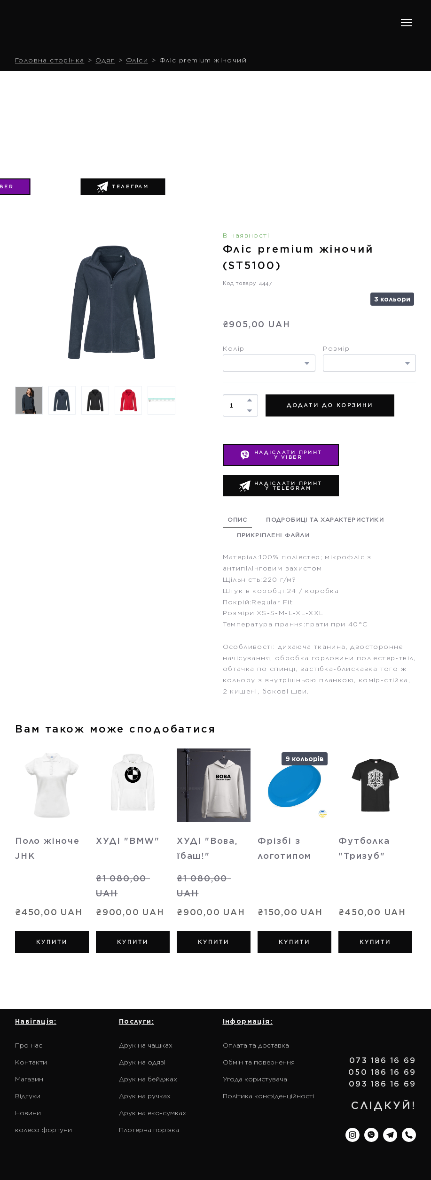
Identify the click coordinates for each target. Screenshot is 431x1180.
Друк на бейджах (148, 1079)
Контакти (31, 1062)
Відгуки (27, 1096)
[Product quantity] (238, 405)
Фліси (137, 60)
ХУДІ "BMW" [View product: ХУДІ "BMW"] (128, 841)
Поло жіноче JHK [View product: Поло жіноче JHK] (47, 848)
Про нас (28, 1045)
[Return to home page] (75, 23)
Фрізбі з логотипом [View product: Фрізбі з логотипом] (285, 848)
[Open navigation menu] (406, 22)
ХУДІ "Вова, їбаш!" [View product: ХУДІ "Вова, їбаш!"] (207, 848)
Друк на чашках (145, 1045)
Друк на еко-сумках (152, 1113)
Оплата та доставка (256, 1045)
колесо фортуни (43, 1130)
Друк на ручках (145, 1096)
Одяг (105, 60)
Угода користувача (255, 1079)
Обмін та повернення (259, 1062)
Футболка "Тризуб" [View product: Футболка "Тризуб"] (364, 848)
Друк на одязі (142, 1062)
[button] (122, 186)
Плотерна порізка (149, 1130)
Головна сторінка (49, 60)
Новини (28, 1113)
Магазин (29, 1079)
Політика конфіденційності (268, 1096)
